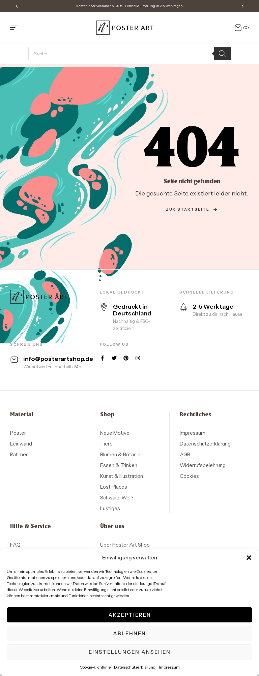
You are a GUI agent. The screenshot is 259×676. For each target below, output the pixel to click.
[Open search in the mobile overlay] (129, 53)
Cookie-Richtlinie (95, 667)
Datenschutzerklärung (134, 667)
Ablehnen (129, 633)
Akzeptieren (129, 615)
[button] (249, 557)
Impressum (169, 667)
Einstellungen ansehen (130, 652)
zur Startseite (192, 209)
